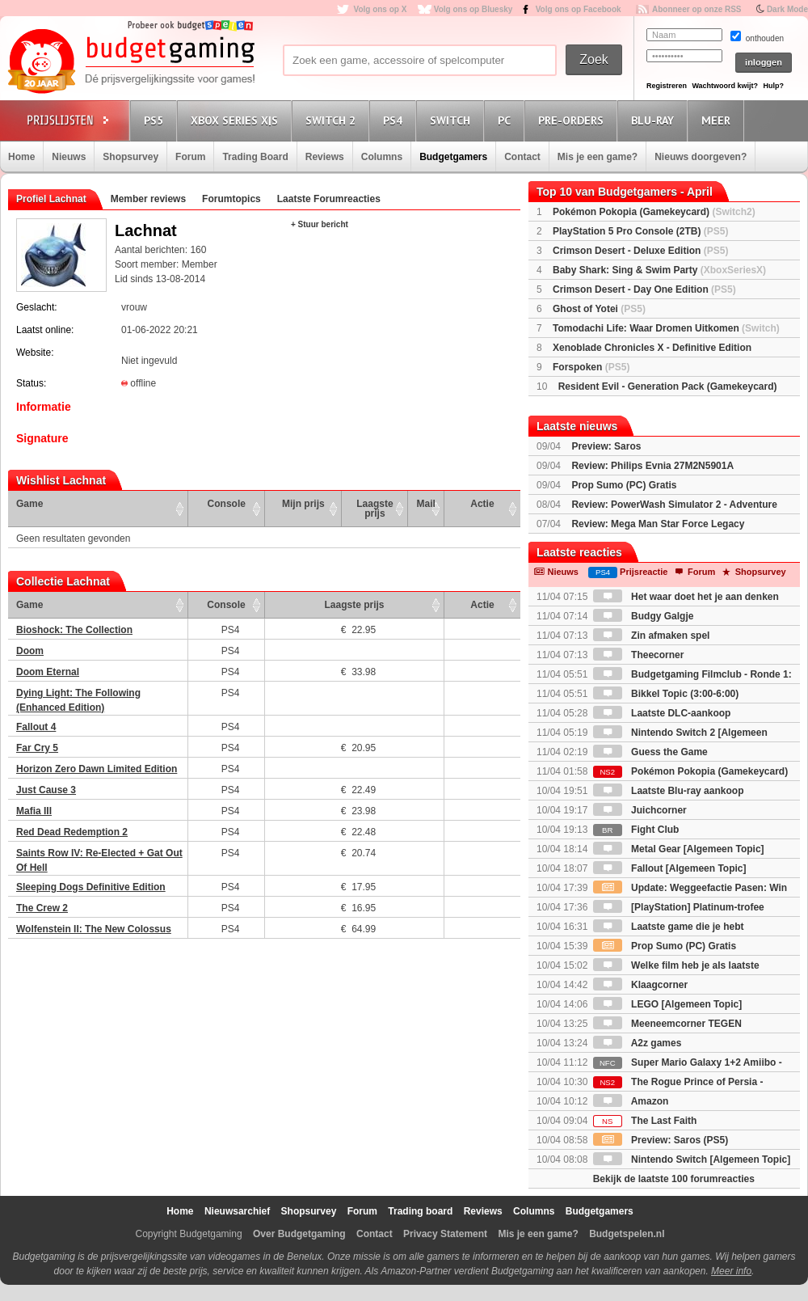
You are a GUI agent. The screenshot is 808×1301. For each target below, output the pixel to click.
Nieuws (69, 157)
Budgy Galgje (643, 616)
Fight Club (636, 829)
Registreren (666, 86)
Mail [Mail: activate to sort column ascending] (426, 503)
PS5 (156, 120)
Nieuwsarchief (237, 1211)
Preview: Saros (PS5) (660, 1140)
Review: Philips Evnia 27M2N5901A (652, 465)
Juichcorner (640, 810)
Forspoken (591, 367)
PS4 (395, 120)
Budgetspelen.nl (626, 1234)
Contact (522, 157)
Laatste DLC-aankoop (662, 713)
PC (507, 120)
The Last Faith (645, 1120)
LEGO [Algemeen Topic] (667, 1004)
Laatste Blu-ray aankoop (668, 790)
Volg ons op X (379, 9)
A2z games (637, 1043)
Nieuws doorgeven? (700, 157)
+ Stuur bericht (319, 224)
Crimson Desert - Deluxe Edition (640, 250)
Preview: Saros (606, 446)
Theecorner (638, 655)
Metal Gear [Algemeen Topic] (678, 849)
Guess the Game (650, 752)
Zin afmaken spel (651, 635)
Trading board (420, 1211)
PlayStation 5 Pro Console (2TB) (640, 231)
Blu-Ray (655, 120)
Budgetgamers (453, 157)
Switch (452, 120)
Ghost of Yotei (599, 309)
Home (21, 157)
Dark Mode (787, 9)
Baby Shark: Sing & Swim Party (659, 270)
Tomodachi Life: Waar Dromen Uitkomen (666, 328)
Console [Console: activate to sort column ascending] (227, 503)
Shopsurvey (130, 157)
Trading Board (255, 157)
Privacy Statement (445, 1234)
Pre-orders (573, 120)
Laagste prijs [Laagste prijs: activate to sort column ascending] (374, 508)
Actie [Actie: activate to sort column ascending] (482, 503)
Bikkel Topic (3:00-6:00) (666, 693)
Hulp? (773, 86)
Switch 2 (332, 120)
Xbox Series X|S (237, 120)
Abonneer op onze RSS (697, 9)
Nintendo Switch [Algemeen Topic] (691, 1159)
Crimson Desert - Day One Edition (644, 289)
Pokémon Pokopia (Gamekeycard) (654, 212)
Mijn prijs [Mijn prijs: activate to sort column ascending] (303, 503)
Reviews (324, 157)
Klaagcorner (640, 985)
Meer (718, 120)
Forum (190, 157)
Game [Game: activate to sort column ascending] (29, 503)
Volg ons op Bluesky (473, 9)
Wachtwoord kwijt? (725, 86)
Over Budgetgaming (299, 1234)
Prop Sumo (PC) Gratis (623, 485)
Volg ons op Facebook (578, 9)
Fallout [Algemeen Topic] (670, 868)
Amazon (631, 1101)
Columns (381, 157)
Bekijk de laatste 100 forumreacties (674, 1179)
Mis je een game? (598, 157)
